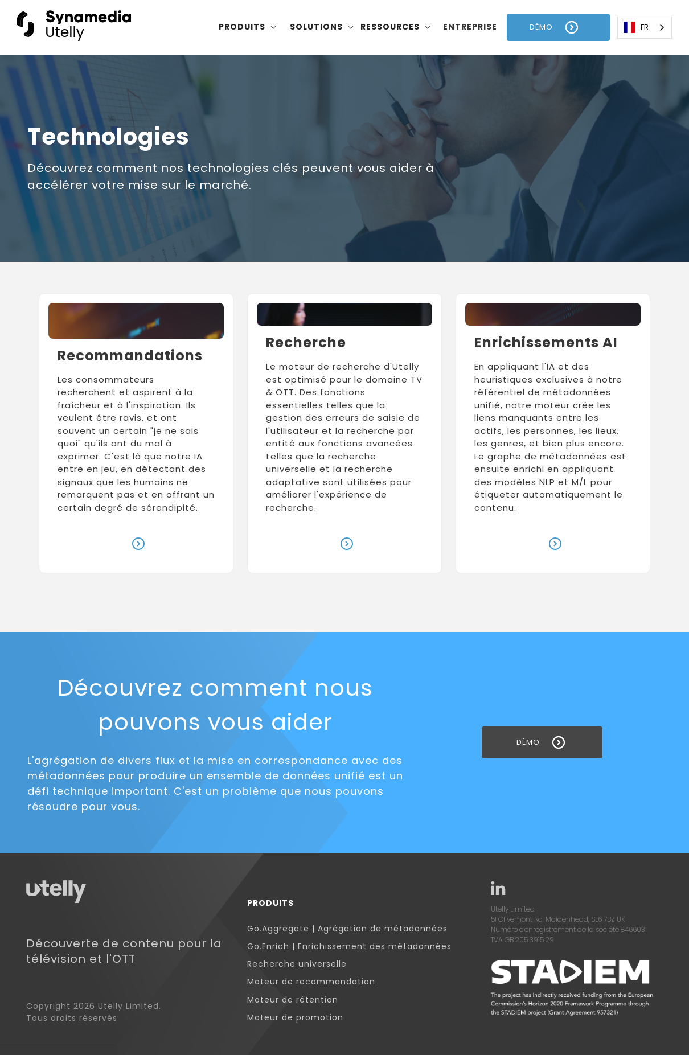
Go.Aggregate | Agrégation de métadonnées (347, 928)
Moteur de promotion (295, 1017)
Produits (270, 903)
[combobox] (644, 28)
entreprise (470, 26)
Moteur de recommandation (311, 981)
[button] (248, 27)
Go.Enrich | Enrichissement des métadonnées (349, 946)
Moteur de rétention (292, 1000)
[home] (74, 27)
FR (636, 27)
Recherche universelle (297, 964)
